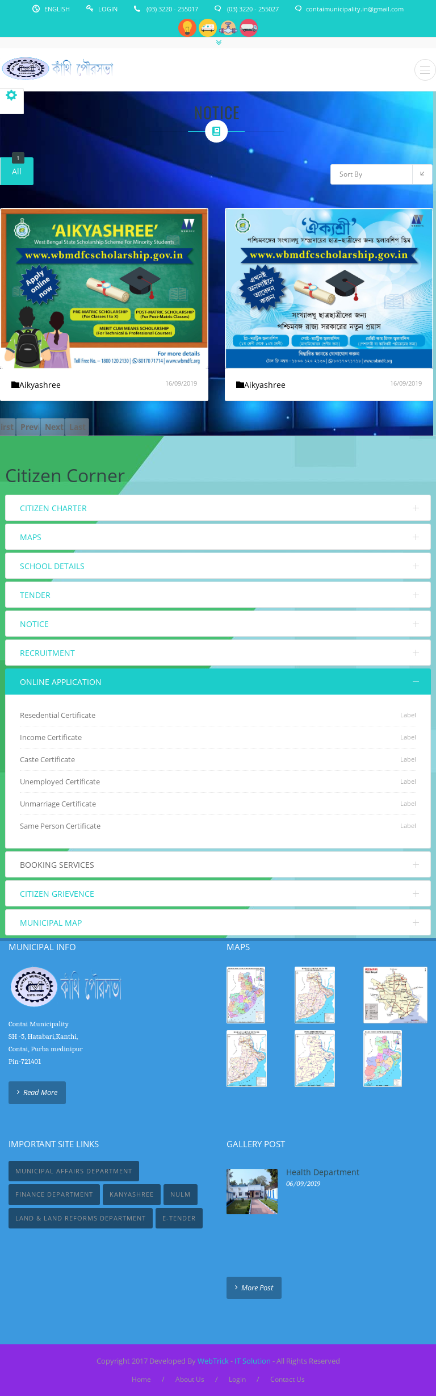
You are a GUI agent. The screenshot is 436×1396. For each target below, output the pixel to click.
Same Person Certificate (60, 826)
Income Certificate (51, 737)
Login (108, 9)
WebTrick (214, 1361)
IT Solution (252, 1361)
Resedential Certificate (57, 715)
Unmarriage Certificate (58, 804)
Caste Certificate (47, 759)
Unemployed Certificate (60, 781)
